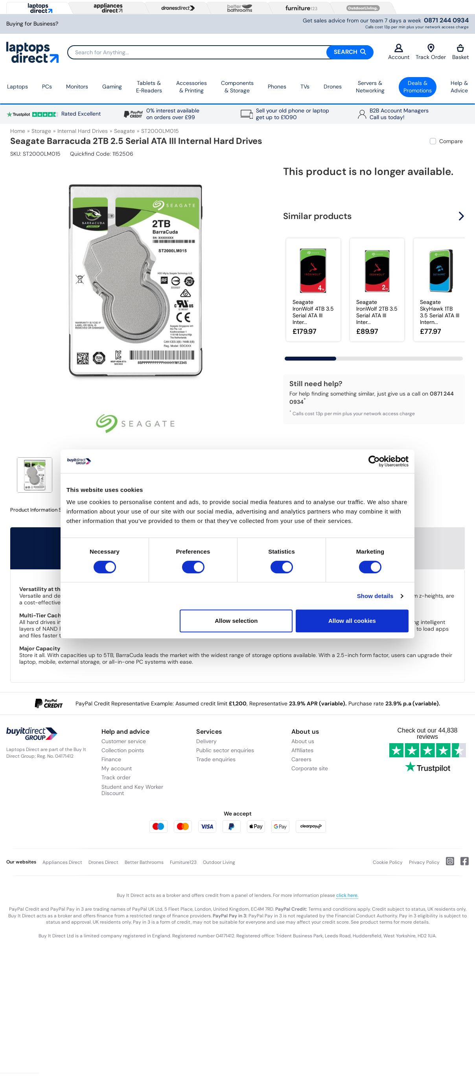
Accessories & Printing (191, 86)
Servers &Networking (370, 86)
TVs (304, 86)
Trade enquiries (216, 759)
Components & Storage (237, 86)
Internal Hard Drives (82, 130)
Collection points (122, 750)
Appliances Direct (62, 862)
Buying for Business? (32, 23)
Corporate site (309, 768)
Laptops (17, 86)
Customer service (123, 741)
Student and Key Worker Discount (132, 790)
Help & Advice (459, 86)
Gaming (112, 86)
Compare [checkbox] (451, 141)
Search (350, 52)
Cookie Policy (388, 862)
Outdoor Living (219, 862)
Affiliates (302, 750)
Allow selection (236, 620)
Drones (333, 86)
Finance (111, 759)
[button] (462, 216)
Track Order (431, 52)
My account (116, 768)
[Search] (220, 52)
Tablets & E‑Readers (149, 86)
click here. (347, 895)
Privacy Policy (424, 862)
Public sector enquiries (225, 750)
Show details (375, 596)
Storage (41, 130)
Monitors (77, 86)
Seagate (124, 130)
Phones (277, 86)
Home (17, 130)
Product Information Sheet (41, 510)
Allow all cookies (352, 620)
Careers (301, 759)
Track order (116, 777)
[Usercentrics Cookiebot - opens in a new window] (374, 461)
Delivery (206, 741)
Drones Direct (103, 862)
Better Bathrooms (144, 862)
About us (302, 741)
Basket (460, 52)
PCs (47, 86)
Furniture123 (183, 862)
